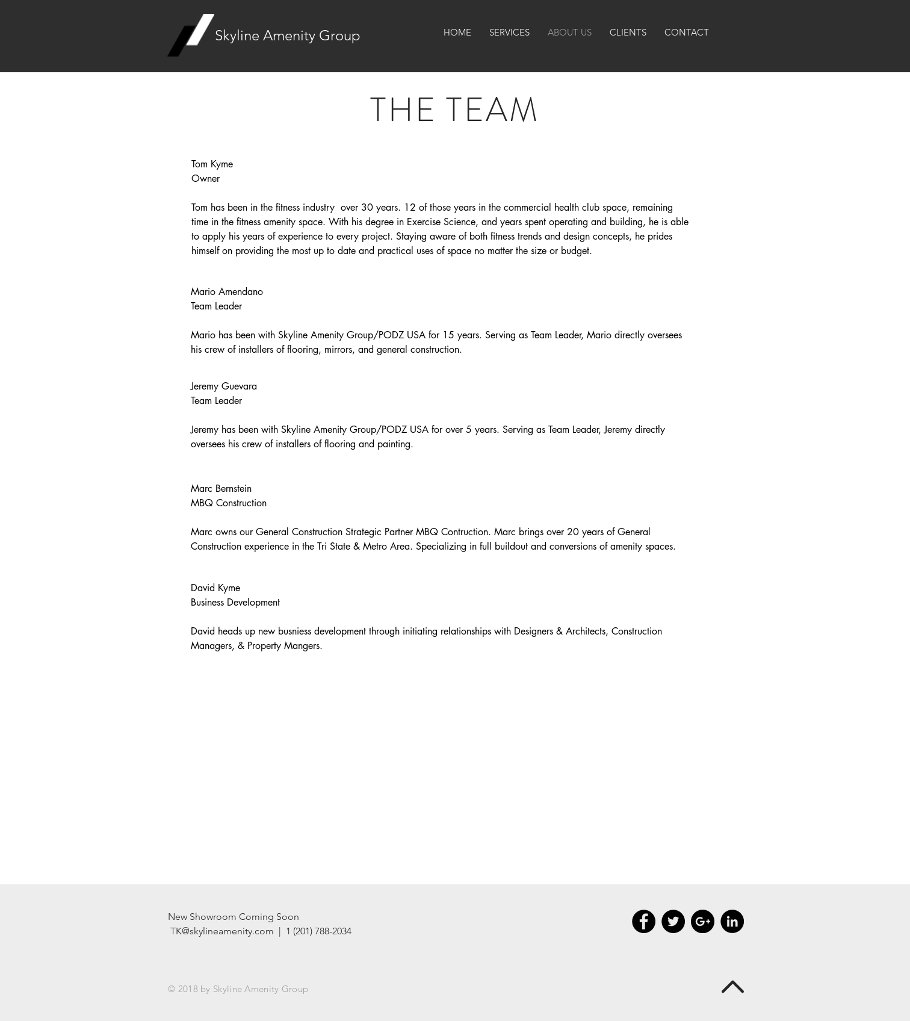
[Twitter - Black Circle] (673, 921)
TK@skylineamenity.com (222, 931)
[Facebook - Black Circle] (643, 921)
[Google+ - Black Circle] (702, 921)
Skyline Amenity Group (288, 35)
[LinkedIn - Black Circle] (732, 921)
